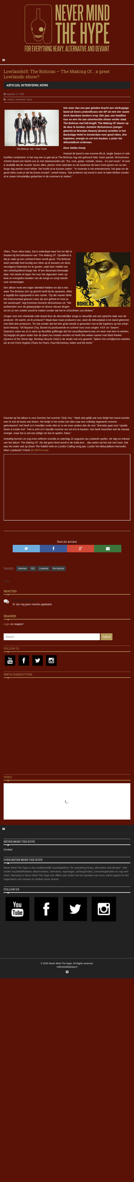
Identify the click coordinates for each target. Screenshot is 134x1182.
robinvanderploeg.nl (67, 966)
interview (22, 568)
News (44, 85)
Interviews (29, 85)
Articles (13, 85)
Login (7, 624)
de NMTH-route (39, 450)
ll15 (33, 568)
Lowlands (43, 568)
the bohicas (58, 568)
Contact (8, 849)
